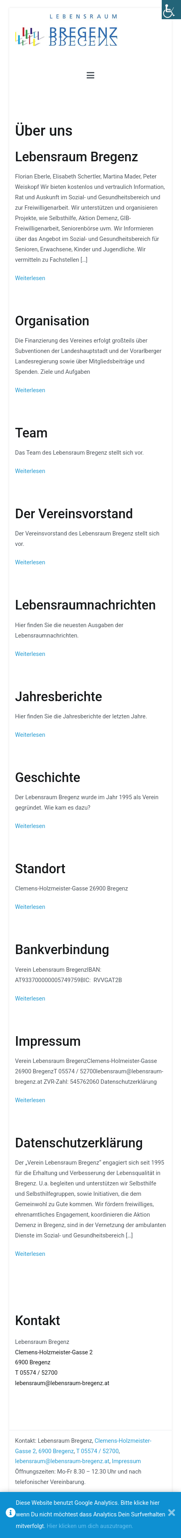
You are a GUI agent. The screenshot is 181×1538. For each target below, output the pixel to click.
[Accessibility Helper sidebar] (171, 9)
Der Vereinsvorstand (74, 513)
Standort (40, 868)
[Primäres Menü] (90, 75)
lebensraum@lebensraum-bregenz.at (62, 1383)
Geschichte (47, 777)
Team (31, 433)
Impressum (48, 1041)
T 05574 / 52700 (36, 1373)
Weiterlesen (30, 278)
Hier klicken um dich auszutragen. (90, 1526)
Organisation (52, 321)
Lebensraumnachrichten (85, 605)
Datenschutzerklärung (79, 1143)
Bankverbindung (62, 949)
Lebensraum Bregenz (76, 156)
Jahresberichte (58, 696)
